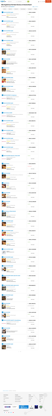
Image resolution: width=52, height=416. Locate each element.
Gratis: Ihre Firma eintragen (48, 1)
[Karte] (34, 6)
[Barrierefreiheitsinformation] (43, 1)
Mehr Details (32, 26)
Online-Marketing (17, 399)
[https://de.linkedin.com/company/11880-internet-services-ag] (11, 412)
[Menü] (44, 1)
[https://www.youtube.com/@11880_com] (13, 412)
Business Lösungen (18, 401)
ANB (40, 401)
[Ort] (22, 1)
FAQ (29, 401)
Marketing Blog (31, 396)
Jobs (4, 399)
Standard (12, 6)
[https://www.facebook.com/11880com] (4, 412)
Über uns (5, 396)
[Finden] (28, 1)
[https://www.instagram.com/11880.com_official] (7, 412)
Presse (4, 401)
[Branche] (12, 1)
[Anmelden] (40, 1)
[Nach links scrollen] (1, 9)
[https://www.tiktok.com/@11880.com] (9, 412)
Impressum (41, 396)
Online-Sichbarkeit (17, 396)
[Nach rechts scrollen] (37, 9)
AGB (40, 399)
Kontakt (30, 399)
